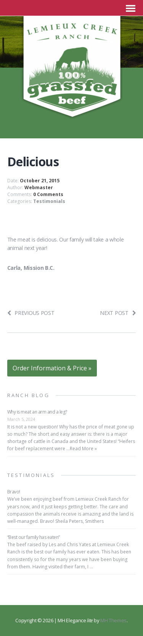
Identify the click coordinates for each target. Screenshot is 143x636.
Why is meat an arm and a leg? (37, 412)
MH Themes (113, 620)
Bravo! (13, 491)
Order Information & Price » (52, 368)
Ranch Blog (28, 395)
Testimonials (49, 201)
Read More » (83, 448)
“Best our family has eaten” (33, 537)
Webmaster (38, 187)
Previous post (31, 312)
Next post (118, 312)
